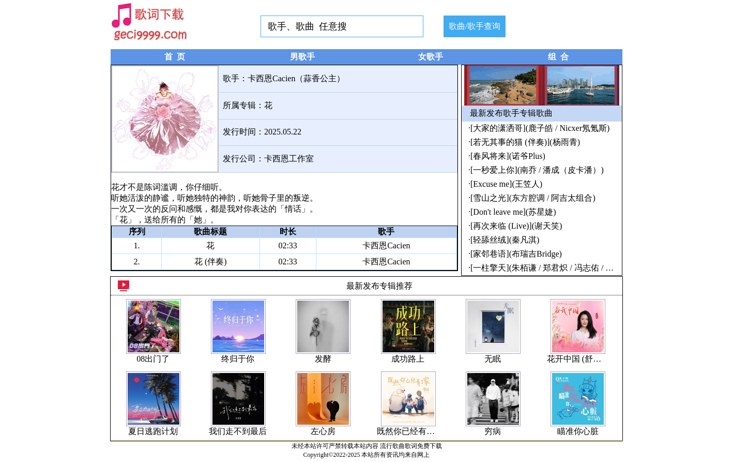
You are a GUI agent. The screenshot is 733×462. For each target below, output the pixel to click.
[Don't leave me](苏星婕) (513, 211)
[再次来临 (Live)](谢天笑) (516, 225)
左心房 (323, 431)
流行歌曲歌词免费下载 (411, 446)
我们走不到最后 (238, 431)
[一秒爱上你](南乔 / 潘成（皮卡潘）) (537, 170)
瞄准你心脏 (578, 431)
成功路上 (407, 358)
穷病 (492, 431)
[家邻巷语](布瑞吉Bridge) (516, 253)
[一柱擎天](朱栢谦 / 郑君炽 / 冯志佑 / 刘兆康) (551, 267)
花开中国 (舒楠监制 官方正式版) (605, 358)
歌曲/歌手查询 (474, 26)
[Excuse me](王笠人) (506, 184)
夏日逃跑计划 (153, 431)
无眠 (492, 358)
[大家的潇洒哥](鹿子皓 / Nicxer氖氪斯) (539, 128)
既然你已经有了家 (410, 431)
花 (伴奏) (210, 261)
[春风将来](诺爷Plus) (507, 156)
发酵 (323, 358)
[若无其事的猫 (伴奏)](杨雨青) (525, 142)
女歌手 (430, 56)
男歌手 (302, 56)
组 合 (558, 56)
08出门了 (153, 358)
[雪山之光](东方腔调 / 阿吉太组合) (532, 197)
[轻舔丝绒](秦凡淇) (504, 239)
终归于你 (237, 358)
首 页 (174, 56)
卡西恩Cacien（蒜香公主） (296, 78)
